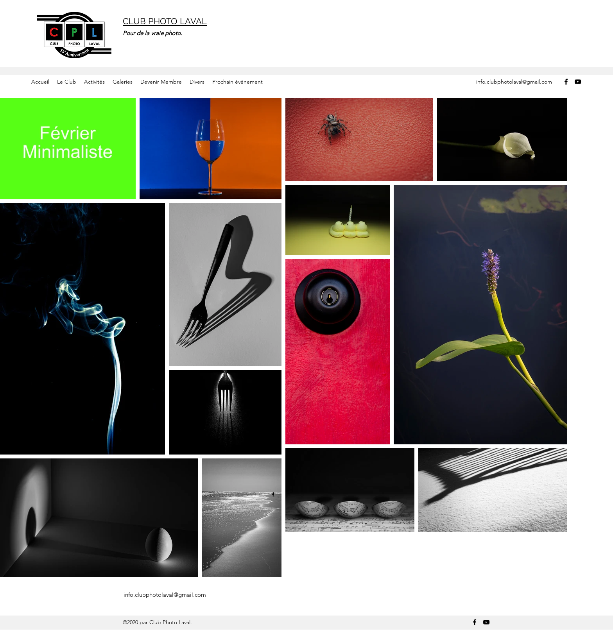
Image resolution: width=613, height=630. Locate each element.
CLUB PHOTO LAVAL (165, 21)
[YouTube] (578, 82)
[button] (66, 82)
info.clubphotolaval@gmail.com (514, 81)
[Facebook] (566, 82)
